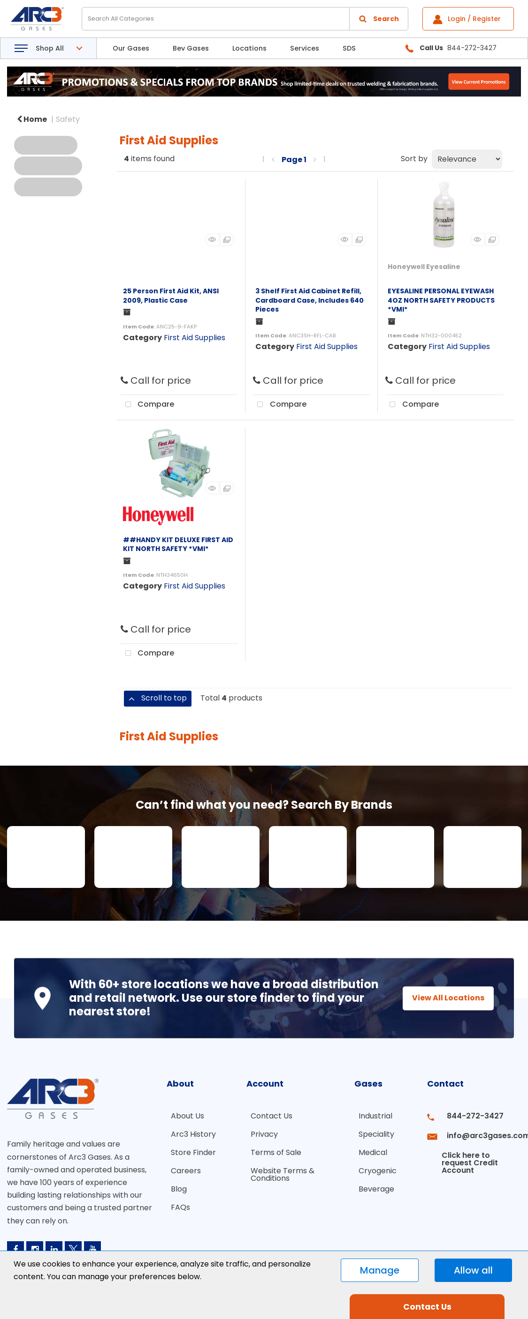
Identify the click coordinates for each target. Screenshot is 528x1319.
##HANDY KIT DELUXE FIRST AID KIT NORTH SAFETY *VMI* (178, 544)
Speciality (372, 1132)
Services (304, 48)
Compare (147, 404)
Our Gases (131, 48)
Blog (175, 1183)
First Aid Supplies (194, 337)
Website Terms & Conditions (278, 1170)
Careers (182, 1166)
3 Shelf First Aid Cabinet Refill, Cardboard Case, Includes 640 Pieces (309, 299)
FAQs (176, 1200)
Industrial (371, 1115)
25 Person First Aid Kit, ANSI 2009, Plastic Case (171, 295)
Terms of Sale (271, 1149)
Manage (379, 1270)
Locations (249, 48)
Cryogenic (373, 1166)
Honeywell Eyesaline (424, 266)
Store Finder (189, 1149)
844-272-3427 (468, 1115)
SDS (349, 48)
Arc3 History (189, 1132)
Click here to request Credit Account (466, 1153)
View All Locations (440, 997)
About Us (183, 1115)
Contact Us (267, 1115)
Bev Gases (191, 48)
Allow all (473, 1270)
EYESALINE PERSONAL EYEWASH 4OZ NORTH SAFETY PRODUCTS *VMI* (441, 299)
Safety (68, 119)
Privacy (260, 1132)
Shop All (50, 48)
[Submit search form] (378, 18)
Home (32, 119)
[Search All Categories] (245, 18)
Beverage (372, 1183)
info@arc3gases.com (480, 1132)
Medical (368, 1149)
